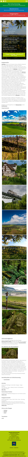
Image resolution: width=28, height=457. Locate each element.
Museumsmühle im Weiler (6, 341)
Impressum (11, 447)
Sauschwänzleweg (7, 379)
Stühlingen (4, 64)
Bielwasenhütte (18, 104)
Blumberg (24, 72)
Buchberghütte (4, 106)
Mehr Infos (4, 389)
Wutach (5, 412)
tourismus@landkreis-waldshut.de (15, 440)
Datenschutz (16, 447)
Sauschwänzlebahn (22, 342)
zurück (3, 418)
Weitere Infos (4, 394)
